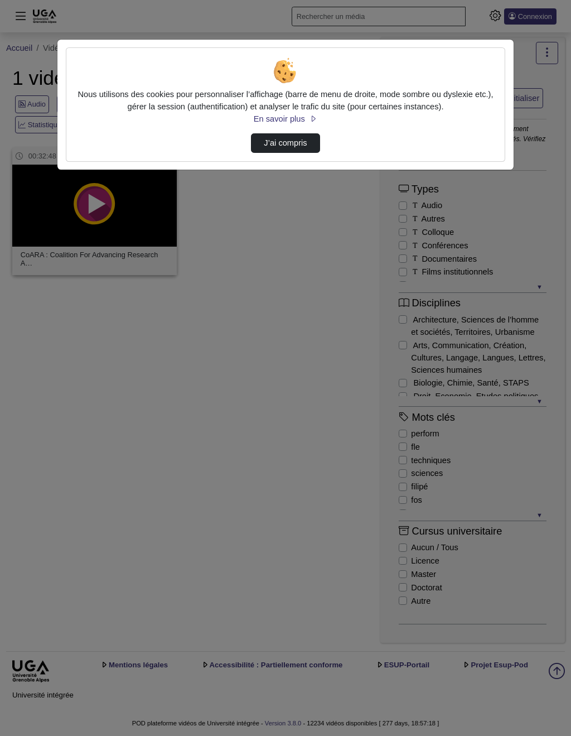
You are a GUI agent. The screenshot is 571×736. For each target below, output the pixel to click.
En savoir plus (285, 119)
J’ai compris (285, 142)
